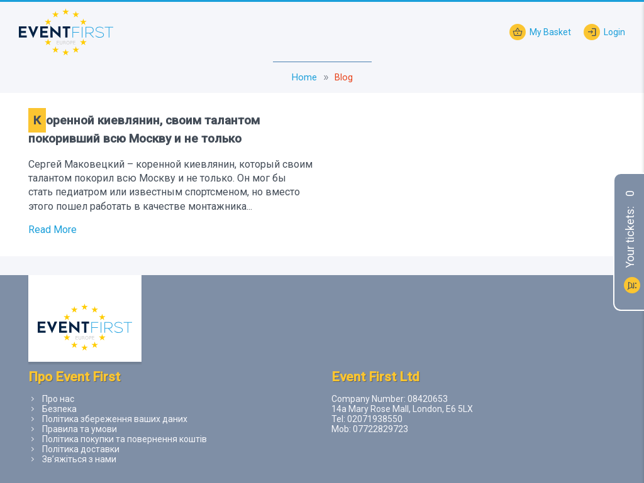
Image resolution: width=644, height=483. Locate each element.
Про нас (58, 399)
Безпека (59, 409)
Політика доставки (80, 449)
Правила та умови (79, 429)
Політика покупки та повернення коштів (124, 439)
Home (304, 77)
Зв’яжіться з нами (79, 459)
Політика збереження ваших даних (114, 419)
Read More (52, 230)
